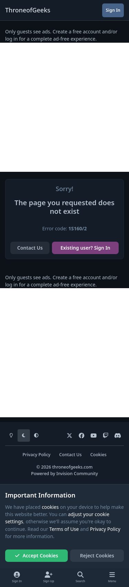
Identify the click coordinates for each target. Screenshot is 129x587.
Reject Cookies (97, 555)
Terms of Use (64, 529)
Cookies (98, 455)
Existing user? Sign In (85, 247)
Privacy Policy (36, 455)
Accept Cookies (36, 555)
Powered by (64, 473)
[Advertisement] (64, 107)
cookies (50, 507)
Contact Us (30, 247)
